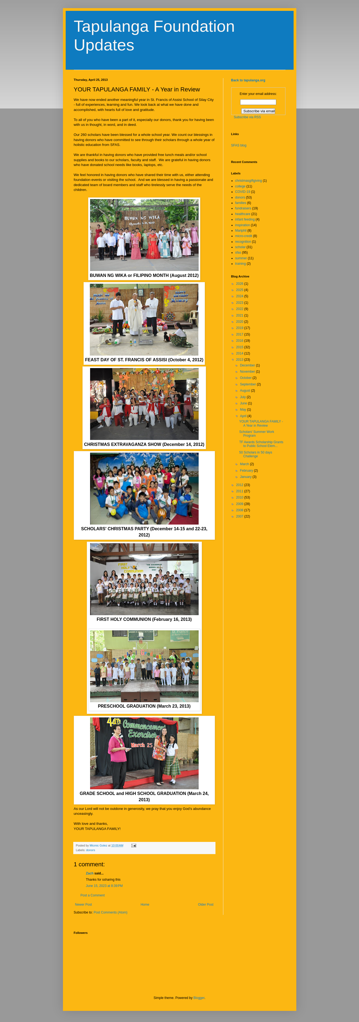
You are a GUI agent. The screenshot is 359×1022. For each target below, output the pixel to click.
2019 (240, 328)
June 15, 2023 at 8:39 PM (104, 886)
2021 (240, 315)
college (240, 186)
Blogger (199, 998)
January (246, 477)
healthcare (242, 214)
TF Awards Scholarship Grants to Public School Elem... (261, 444)
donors (90, 850)
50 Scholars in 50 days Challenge (255, 454)
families (240, 203)
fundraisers (243, 208)
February (247, 470)
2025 (240, 290)
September (248, 384)
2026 (240, 284)
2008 (240, 510)
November (248, 371)
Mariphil (241, 230)
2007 (240, 516)
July (243, 397)
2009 (240, 504)
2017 (240, 334)
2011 (240, 491)
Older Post (206, 904)
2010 (240, 497)
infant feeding (245, 219)
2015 (240, 347)
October (246, 378)
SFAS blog (239, 145)
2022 (240, 309)
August (245, 390)
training (240, 264)
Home (145, 904)
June (244, 403)
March (245, 464)
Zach (90, 873)
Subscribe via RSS (247, 117)
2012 (240, 485)
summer (241, 258)
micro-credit (243, 236)
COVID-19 (242, 192)
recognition (243, 242)
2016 (240, 341)
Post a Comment (93, 895)
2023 (240, 303)
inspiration (242, 225)
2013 (240, 360)
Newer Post (83, 904)
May (243, 409)
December (248, 365)
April (243, 416)
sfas (238, 252)
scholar (240, 247)
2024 (240, 296)
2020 (240, 322)
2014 (240, 353)
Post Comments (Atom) (111, 912)
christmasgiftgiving (248, 181)
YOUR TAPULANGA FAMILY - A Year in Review (261, 423)
